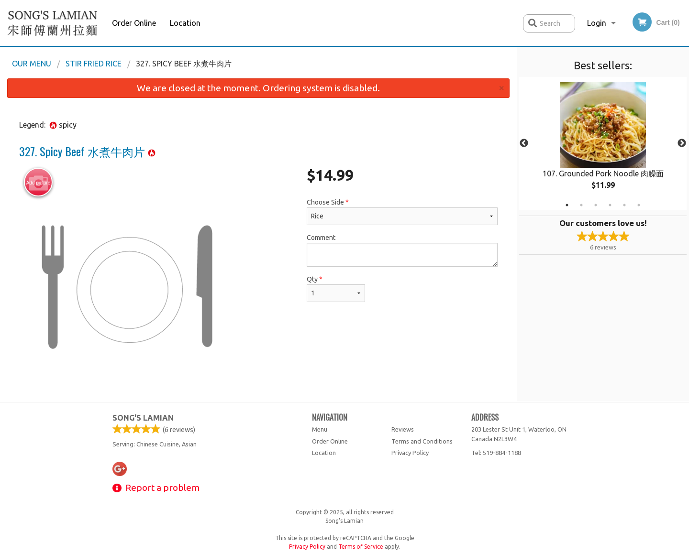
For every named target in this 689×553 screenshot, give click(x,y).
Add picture (38, 182)
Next (682, 143)
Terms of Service (360, 546)
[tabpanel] (603, 143)
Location (185, 23)
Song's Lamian (143, 417)
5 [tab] (624, 205)
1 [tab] (567, 205)
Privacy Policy (410, 452)
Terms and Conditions (422, 441)
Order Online (134, 23)
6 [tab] (639, 205)
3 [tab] (595, 205)
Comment (402, 250)
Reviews (402, 429)
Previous (524, 143)
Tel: (496, 452)
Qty (336, 288)
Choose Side (402, 211)
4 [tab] (610, 205)
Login (596, 23)
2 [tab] (581, 205)
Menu (319, 429)
